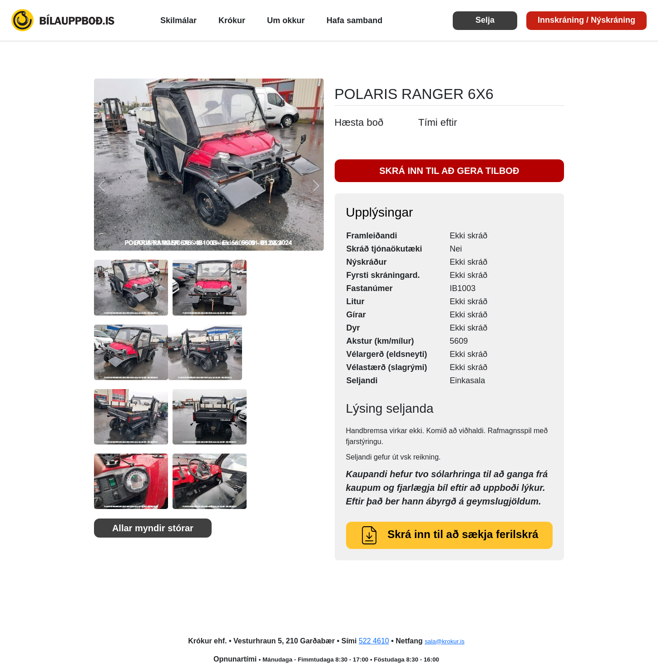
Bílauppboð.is (63, 20)
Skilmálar (178, 20)
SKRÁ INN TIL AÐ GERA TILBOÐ (449, 171)
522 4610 (374, 641)
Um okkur (286, 20)
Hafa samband (354, 20)
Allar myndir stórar (152, 528)
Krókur (231, 20)
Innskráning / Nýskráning (586, 20)
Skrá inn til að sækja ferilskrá (449, 534)
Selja (485, 20)
